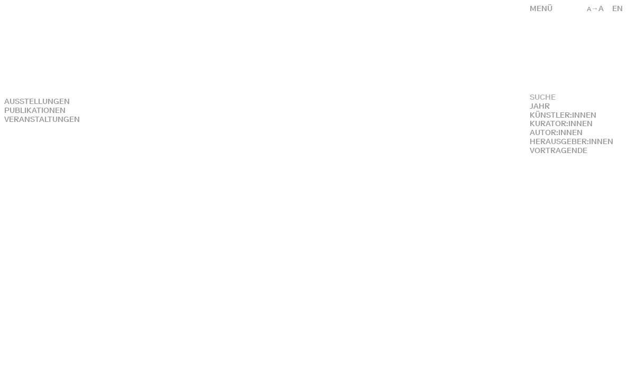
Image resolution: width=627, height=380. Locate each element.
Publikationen (35, 110)
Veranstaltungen (42, 119)
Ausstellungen (37, 101)
